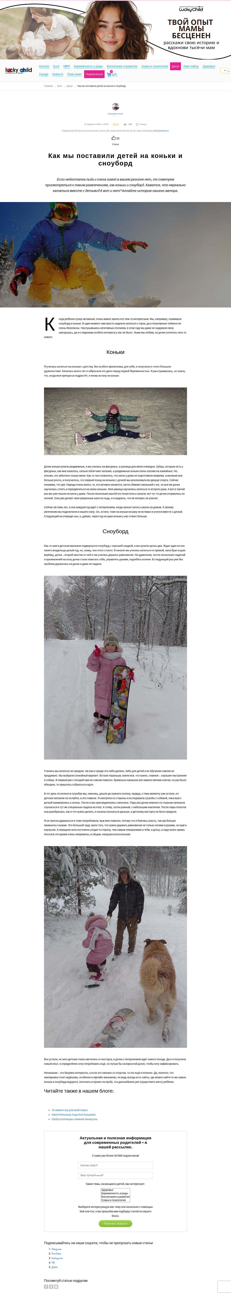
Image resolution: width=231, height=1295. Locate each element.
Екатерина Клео (115, 113)
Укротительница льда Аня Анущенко (74, 1114)
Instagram (57, 1258)
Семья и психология (115, 1200)
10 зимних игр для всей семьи (69, 1110)
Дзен (55, 1267)
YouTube (56, 1253)
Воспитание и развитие (115, 1197)
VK (53, 1262)
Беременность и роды (115, 1193)
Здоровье (115, 1190)
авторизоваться (161, 131)
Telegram (57, 1249)
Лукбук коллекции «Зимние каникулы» (75, 1119)
